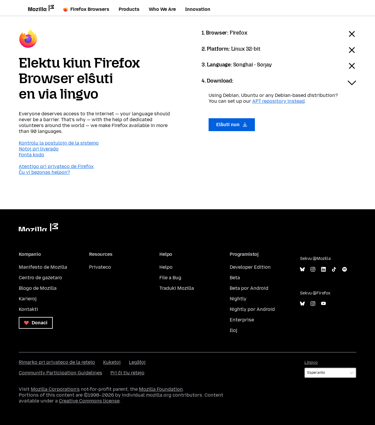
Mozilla (38, 227)
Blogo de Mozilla (38, 288)
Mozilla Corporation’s (55, 389)
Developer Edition (250, 267)
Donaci (35, 322)
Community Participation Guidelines (60, 373)
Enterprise (242, 320)
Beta (235, 277)
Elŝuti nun (231, 124)
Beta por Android (249, 288)
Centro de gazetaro (40, 277)
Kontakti (28, 309)
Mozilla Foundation (161, 389)
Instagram (313, 269)
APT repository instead (278, 101)
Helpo (166, 267)
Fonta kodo (31, 154)
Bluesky (302, 269)
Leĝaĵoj (137, 362)
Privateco (100, 267)
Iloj (233, 330)
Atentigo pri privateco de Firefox (56, 166)
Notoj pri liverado (39, 149)
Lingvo (311, 362)
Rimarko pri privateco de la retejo (57, 362)
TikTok (334, 269)
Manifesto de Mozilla (43, 267)
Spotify (344, 269)
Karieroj (28, 298)
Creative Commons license (89, 401)
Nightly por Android (252, 309)
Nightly (238, 298)
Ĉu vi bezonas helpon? (44, 172)
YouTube (323, 303)
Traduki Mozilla (176, 288)
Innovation (197, 9)
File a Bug (170, 277)
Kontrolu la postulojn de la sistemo (59, 143)
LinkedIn (323, 269)
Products (129, 9)
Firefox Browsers (86, 9)
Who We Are (162, 9)
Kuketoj (112, 362)
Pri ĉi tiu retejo (127, 373)
